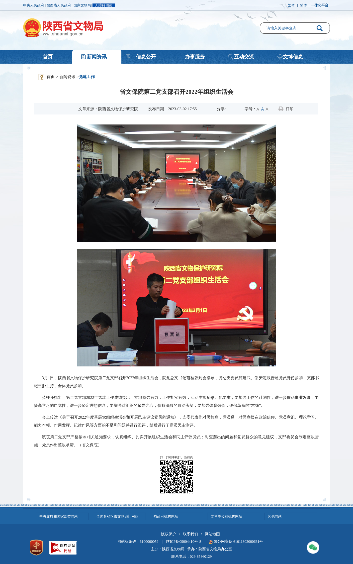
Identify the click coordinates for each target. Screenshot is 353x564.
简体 (303, 5)
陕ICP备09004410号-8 (183, 542)
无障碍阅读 (103, 5)
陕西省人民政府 (59, 5)
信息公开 (146, 56)
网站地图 (212, 534)
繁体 (291, 5)
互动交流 (244, 56)
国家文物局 (82, 5)
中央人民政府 (34, 5)
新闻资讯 (97, 56)
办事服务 (195, 56)
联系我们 (190, 534)
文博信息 (293, 56)
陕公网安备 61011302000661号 (238, 542)
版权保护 (168, 534)
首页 (48, 56)
